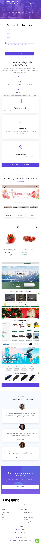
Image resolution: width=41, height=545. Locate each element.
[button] (31, 3)
